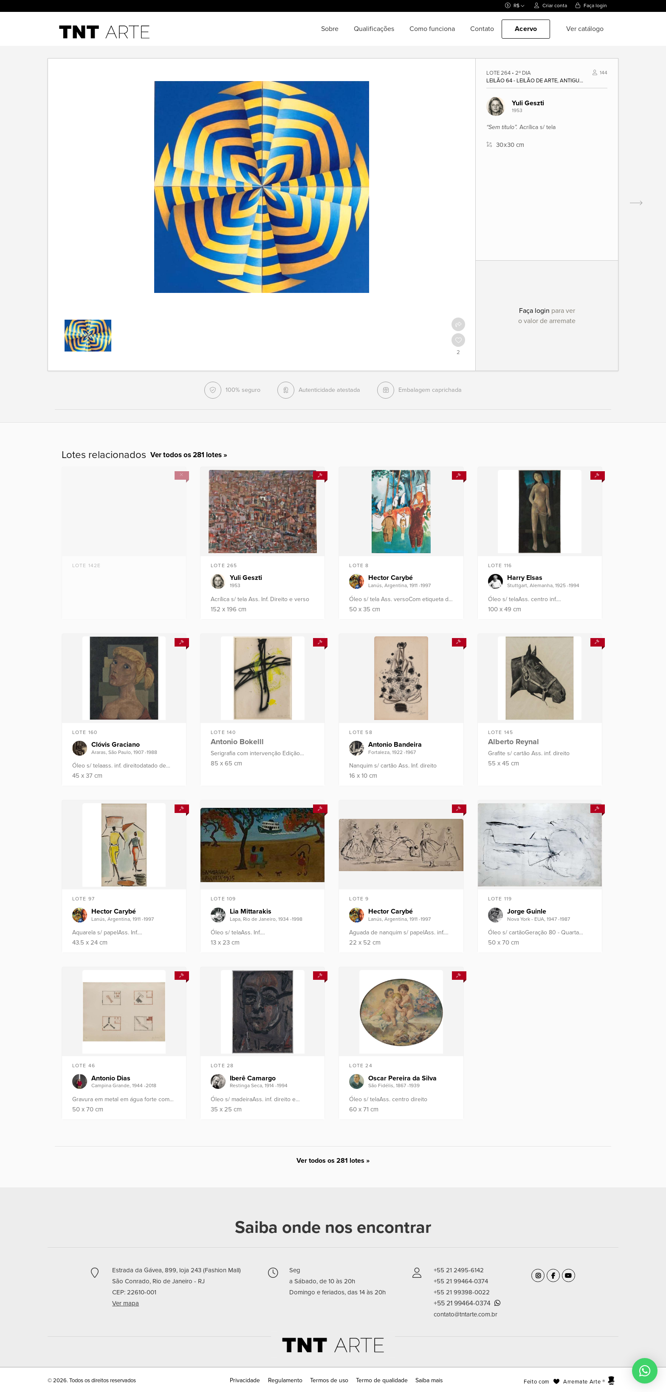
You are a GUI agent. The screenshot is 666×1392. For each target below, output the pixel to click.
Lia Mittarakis (250, 911)
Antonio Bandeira (395, 744)
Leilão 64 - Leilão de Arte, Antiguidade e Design (534, 80)
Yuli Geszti (528, 103)
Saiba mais (422, 1380)
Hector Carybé (390, 578)
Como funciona (432, 29)
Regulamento (289, 1380)
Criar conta (550, 5)
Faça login (591, 5)
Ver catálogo (585, 29)
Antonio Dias (110, 1078)
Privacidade (251, 1380)
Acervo (526, 29)
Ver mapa (125, 1303)
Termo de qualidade (377, 1380)
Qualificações (374, 29)
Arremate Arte (582, 1381)
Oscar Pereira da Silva (402, 1078)
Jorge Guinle (526, 911)
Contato (482, 29)
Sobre (330, 29)
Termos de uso (329, 1380)
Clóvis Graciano (115, 744)
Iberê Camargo (253, 1078)
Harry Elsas (524, 578)
